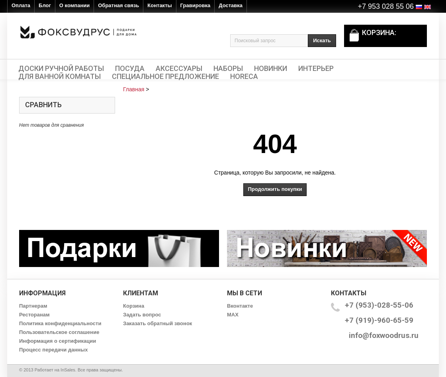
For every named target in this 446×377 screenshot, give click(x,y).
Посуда (130, 69)
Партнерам (33, 306)
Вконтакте (240, 306)
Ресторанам (34, 315)
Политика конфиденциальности (60, 323)
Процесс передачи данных (53, 350)
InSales (68, 369)
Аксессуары (179, 69)
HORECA (244, 77)
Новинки (270, 69)
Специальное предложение (165, 77)
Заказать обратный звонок (157, 323)
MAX (233, 315)
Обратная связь (118, 5)
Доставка (231, 5)
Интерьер (316, 69)
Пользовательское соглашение (59, 332)
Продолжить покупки (275, 189)
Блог (45, 5)
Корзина (133, 306)
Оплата (21, 5)
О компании (74, 5)
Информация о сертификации (57, 341)
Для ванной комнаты (59, 77)
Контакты (159, 5)
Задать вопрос (142, 315)
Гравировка (195, 5)
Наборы (228, 69)
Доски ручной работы (61, 69)
